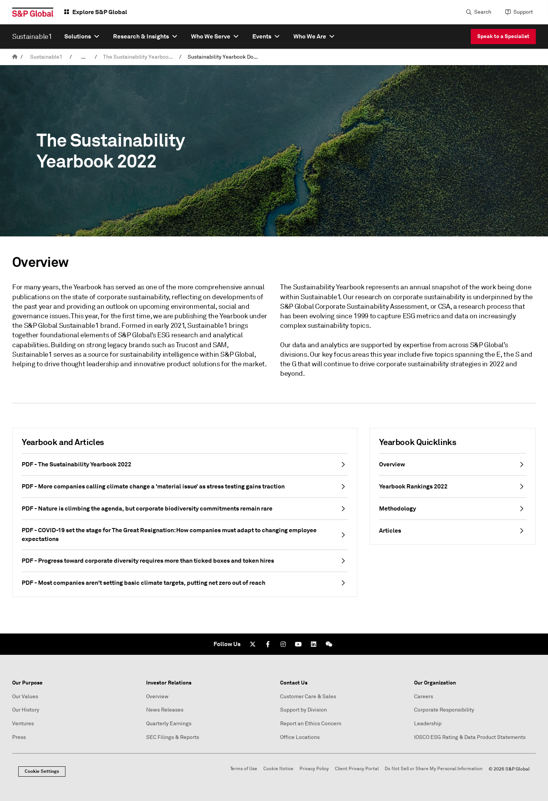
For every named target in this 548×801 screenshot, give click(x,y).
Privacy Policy (314, 769)
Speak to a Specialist (503, 36)
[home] (15, 57)
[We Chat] (329, 644)
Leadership (427, 723)
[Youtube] (298, 644)
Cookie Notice (278, 769)
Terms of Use (243, 769)
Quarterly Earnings (168, 723)
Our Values (25, 696)
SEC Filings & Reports (172, 737)
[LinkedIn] (313, 644)
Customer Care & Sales (308, 696)
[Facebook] (268, 644)
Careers (423, 696)
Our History (25, 710)
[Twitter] (253, 644)
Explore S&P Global (99, 12)
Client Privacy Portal (357, 769)
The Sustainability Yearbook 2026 (139, 57)
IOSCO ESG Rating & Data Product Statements (470, 737)
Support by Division (303, 710)
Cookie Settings (42, 771)
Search (482, 12)
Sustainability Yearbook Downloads (224, 57)
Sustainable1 (46, 57)
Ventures (23, 723)
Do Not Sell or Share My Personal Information (434, 769)
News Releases (164, 710)
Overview (157, 696)
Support (523, 12)
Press (19, 737)
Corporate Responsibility (444, 710)
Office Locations (300, 737)
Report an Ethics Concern (310, 723)
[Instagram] (283, 644)
